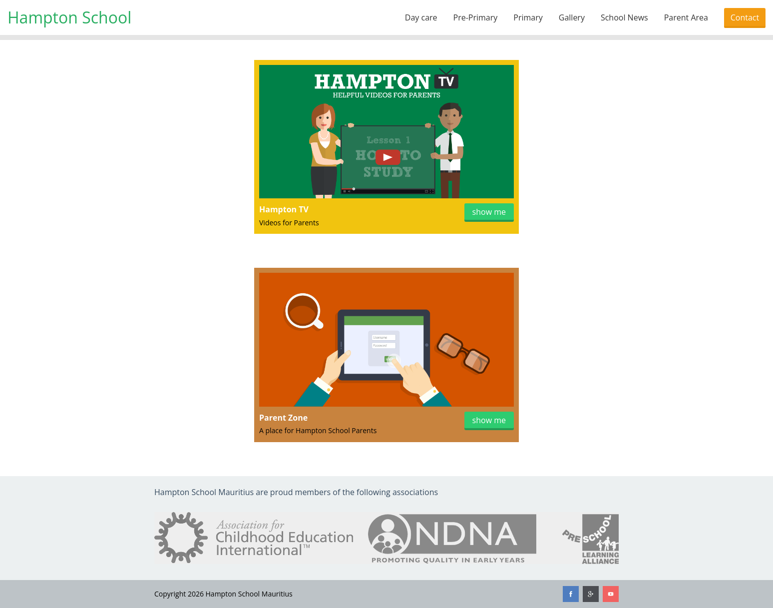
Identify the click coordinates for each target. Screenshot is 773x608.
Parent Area (686, 17)
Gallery (572, 17)
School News (624, 17)
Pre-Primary (475, 17)
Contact (745, 17)
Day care (421, 17)
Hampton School (69, 17)
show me (489, 211)
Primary (527, 17)
